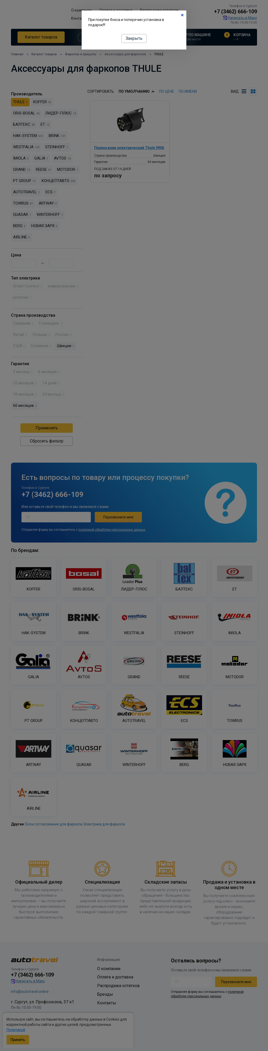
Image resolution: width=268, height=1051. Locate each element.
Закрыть (134, 38)
